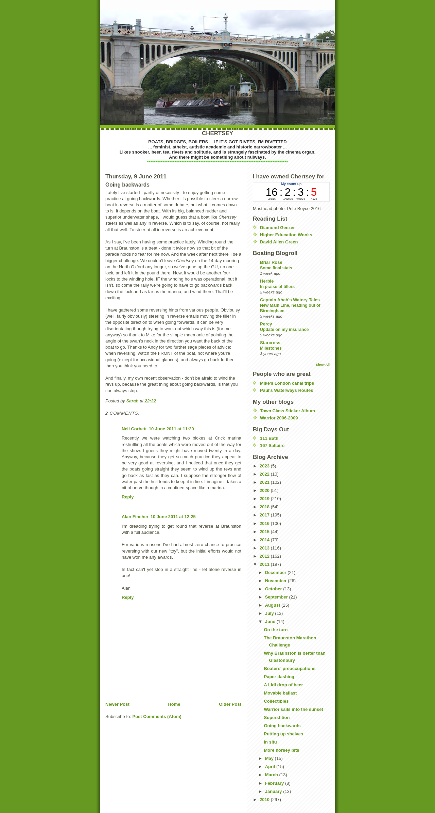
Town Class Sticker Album (287, 410)
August (273, 605)
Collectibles (276, 701)
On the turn (276, 629)
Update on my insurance (284, 329)
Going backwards (282, 725)
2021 (265, 482)
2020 (265, 490)
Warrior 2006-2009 (279, 417)
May (270, 758)
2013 (265, 548)
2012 (265, 556)
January (274, 791)
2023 (265, 465)
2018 (265, 506)
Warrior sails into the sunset (293, 709)
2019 (265, 498)
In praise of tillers (277, 286)
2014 (265, 539)
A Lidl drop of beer (283, 684)
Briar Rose (271, 262)
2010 (265, 799)
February (275, 783)
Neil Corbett (134, 428)
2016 (265, 523)
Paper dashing (279, 676)
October (274, 588)
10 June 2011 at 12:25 (173, 516)
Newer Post (117, 704)
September (277, 597)
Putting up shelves (283, 733)
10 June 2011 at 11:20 (171, 428)
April (270, 766)
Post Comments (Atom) (157, 716)
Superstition (277, 717)
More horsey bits (281, 750)
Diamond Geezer (277, 227)
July (270, 613)
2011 (265, 564)
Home (174, 704)
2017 (265, 514)
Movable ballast (280, 693)
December (276, 572)
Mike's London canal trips (287, 383)
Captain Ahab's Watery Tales (290, 299)
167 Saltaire (272, 445)
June (271, 621)
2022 (265, 474)
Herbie (267, 281)
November (276, 580)
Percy (266, 323)
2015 (265, 531)
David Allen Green (279, 241)
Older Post (230, 704)
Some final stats (276, 268)
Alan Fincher (135, 516)
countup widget (291, 192)
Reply (128, 496)
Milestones (271, 348)
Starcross (270, 342)
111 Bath (269, 438)
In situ (270, 742)
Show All (323, 364)
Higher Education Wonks (286, 234)
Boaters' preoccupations (289, 668)
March (272, 774)
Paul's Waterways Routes (286, 390)
